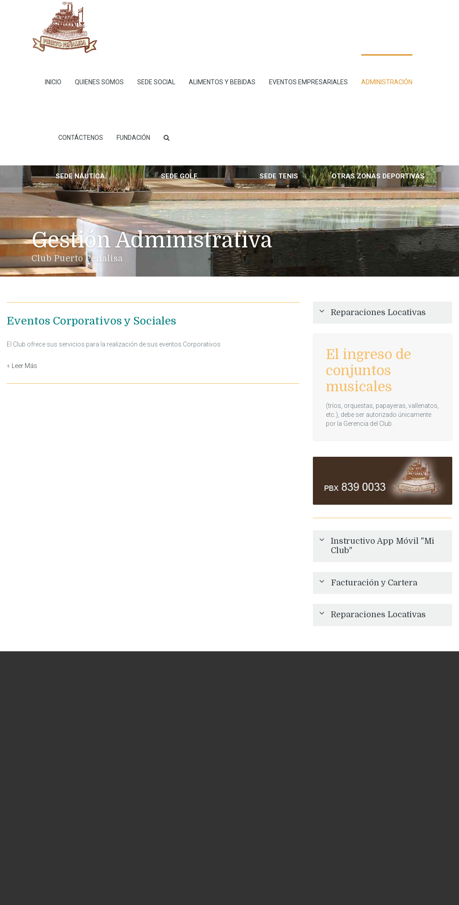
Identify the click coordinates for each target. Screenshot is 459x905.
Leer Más (24, 365)
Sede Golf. (180, 176)
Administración (386, 82)
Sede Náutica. (81, 176)
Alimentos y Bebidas (222, 82)
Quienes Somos (99, 82)
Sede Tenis (279, 176)
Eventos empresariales (308, 82)
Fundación (133, 137)
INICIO (53, 82)
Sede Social (156, 82)
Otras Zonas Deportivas (378, 176)
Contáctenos (80, 137)
